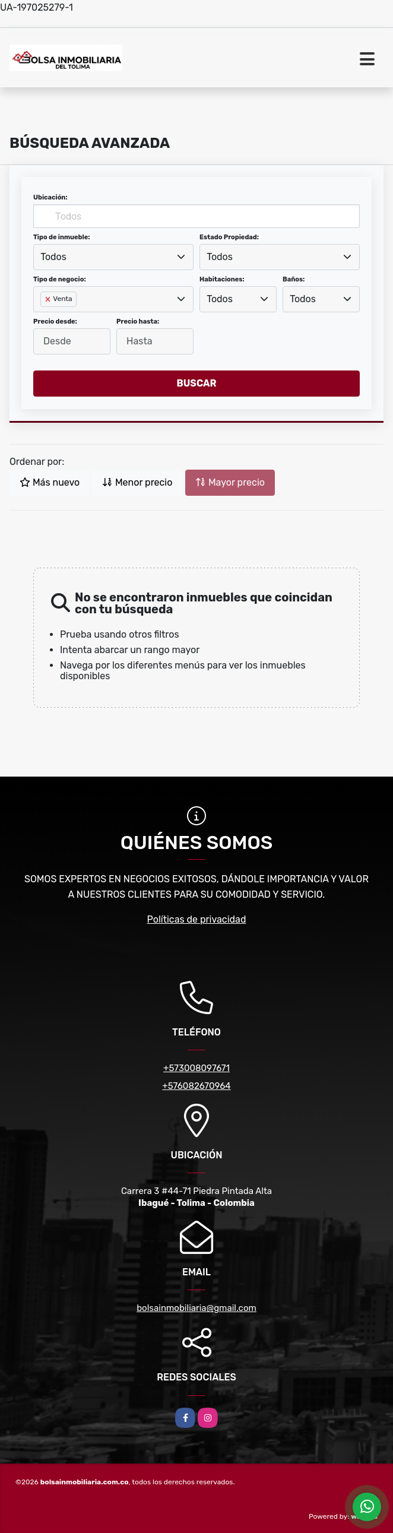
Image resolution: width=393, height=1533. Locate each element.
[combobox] (113, 257)
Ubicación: (50, 197)
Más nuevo (50, 482)
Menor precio (137, 482)
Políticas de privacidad (196, 919)
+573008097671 (196, 1068)
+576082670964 (196, 1086)
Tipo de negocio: (59, 279)
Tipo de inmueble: (61, 237)
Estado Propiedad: (229, 237)
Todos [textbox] (53, 256)
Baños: (294, 279)
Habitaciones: (222, 279)
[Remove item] (49, 299)
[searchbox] (43, 318)
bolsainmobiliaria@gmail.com (196, 1308)
